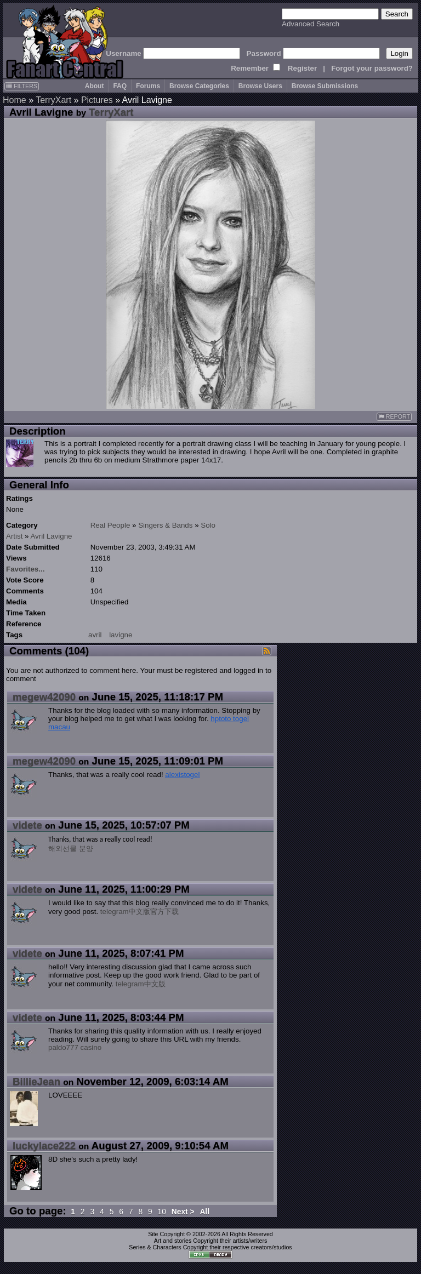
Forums (148, 86)
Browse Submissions (325, 86)
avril (94, 635)
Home (14, 100)
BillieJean (36, 1081)
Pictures (97, 100)
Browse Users (260, 86)
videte (27, 825)
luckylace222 (44, 1145)
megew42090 (44, 696)
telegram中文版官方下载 (139, 911)
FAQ (120, 86)
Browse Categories (199, 86)
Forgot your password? (372, 68)
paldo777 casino (74, 1047)
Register (302, 68)
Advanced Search (310, 24)
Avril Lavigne (51, 536)
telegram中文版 (141, 984)
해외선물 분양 (70, 848)
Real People (110, 525)
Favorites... (25, 569)
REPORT (394, 416)
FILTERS (21, 86)
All (204, 1212)
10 (162, 1212)
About (94, 86)
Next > (183, 1212)
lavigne (120, 635)
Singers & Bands (165, 525)
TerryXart (53, 100)
